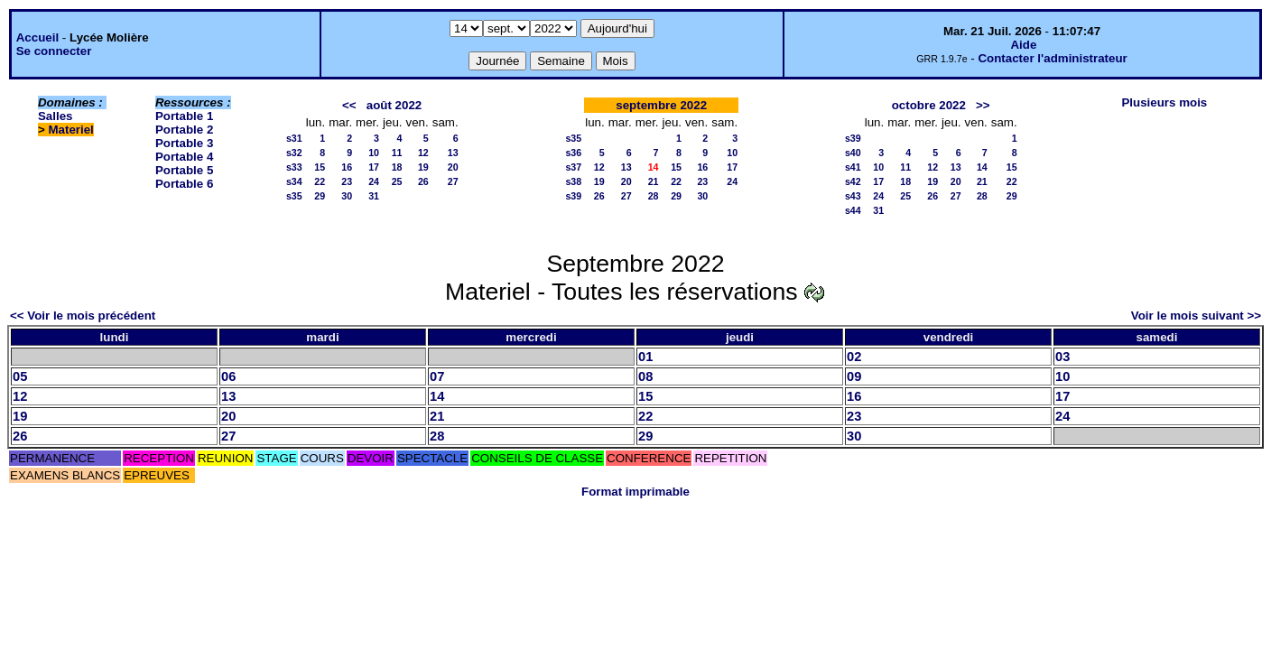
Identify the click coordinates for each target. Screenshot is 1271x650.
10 (373, 152)
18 (397, 167)
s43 (853, 195)
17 (373, 167)
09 (854, 376)
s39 (573, 195)
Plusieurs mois (1164, 102)
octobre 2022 (929, 105)
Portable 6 (184, 183)
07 (437, 376)
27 (453, 181)
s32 (294, 152)
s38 (573, 181)
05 (20, 376)
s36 (573, 152)
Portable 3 (184, 143)
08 (645, 376)
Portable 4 (184, 156)
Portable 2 (184, 129)
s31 (294, 138)
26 (423, 181)
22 (319, 181)
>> (983, 105)
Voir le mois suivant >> (1196, 315)
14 (982, 167)
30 (346, 195)
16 (346, 167)
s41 (853, 167)
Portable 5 (184, 170)
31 (373, 195)
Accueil (37, 37)
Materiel (70, 129)
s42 (853, 181)
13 (453, 152)
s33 (294, 167)
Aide (1023, 44)
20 (453, 167)
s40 (853, 152)
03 (1062, 356)
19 (423, 167)
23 (346, 181)
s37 (573, 167)
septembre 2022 (661, 105)
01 (645, 356)
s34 (294, 181)
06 (228, 376)
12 (423, 152)
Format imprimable (635, 491)
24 (373, 181)
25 (397, 181)
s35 (294, 195)
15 (319, 167)
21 (653, 181)
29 (319, 195)
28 (653, 195)
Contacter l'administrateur (1052, 58)
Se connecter (54, 51)
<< (349, 105)
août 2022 (394, 105)
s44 (853, 210)
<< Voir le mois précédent (82, 315)
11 (397, 152)
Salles (55, 116)
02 (854, 356)
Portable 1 (184, 116)
